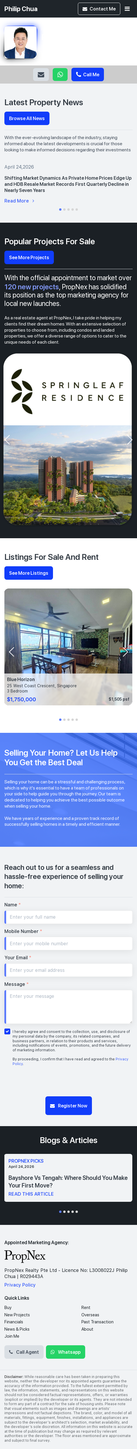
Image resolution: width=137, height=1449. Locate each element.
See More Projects (29, 257)
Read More (19, 201)
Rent (85, 1307)
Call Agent (24, 1352)
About (87, 1329)
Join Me (11, 1336)
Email (41, 74)
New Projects (17, 1315)
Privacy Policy (20, 1285)
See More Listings (28, 573)
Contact (99, 9)
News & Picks (17, 1329)
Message (16, 984)
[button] (60, 209)
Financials (13, 1322)
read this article (31, 1194)
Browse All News (27, 118)
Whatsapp (60, 74)
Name (12, 905)
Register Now (68, 1105)
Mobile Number (23, 931)
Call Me (87, 74)
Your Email (17, 957)
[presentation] (7, 439)
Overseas (90, 1315)
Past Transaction (97, 1322)
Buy (7, 1307)
